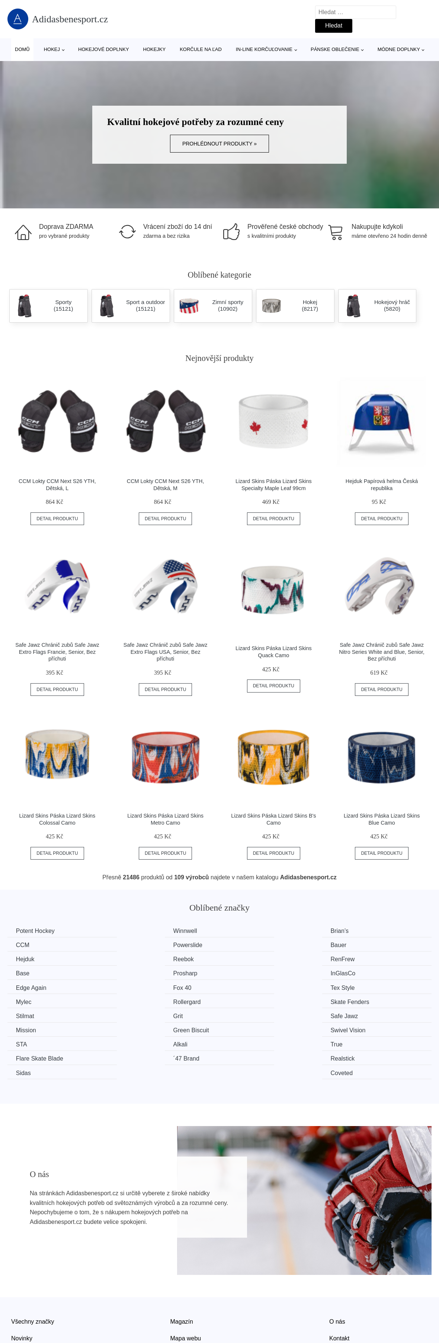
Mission (136, 1001)
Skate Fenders (145, 987)
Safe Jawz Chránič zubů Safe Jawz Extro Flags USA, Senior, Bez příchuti (166, 652)
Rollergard (30, 987)
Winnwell (138, 931)
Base (132, 959)
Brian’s (243, 931)
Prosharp (246, 959)
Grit (348, 987)
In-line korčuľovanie (264, 49)
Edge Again (32, 973)
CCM (350, 931)
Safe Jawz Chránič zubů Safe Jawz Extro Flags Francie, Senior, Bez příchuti (57, 652)
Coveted (354, 1029)
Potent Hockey (36, 931)
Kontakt (339, 1294)
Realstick (138, 1029)
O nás (337, 1277)
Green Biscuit (252, 1001)
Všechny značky (32, 1277)
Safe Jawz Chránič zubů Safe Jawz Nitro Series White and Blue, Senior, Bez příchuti (381, 652)
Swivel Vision (360, 1001)
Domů (22, 49)
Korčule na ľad (201, 49)
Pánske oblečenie (335, 49)
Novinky (21, 1294)
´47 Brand (30, 1029)
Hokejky (154, 49)
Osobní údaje (188, 1311)
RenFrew (29, 959)
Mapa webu (185, 1294)
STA (22, 1015)
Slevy (18, 1311)
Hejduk (243, 945)
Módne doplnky (399, 49)
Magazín (181, 1277)
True (240, 1015)
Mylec (351, 973)
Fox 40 (135, 973)
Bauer (134, 945)
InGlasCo (355, 959)
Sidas (241, 1029)
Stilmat (243, 987)
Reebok (353, 945)
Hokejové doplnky (103, 49)
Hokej (52, 49)
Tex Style (246, 973)
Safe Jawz (30, 1001)
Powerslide (31, 945)
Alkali (133, 1015)
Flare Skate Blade (367, 1015)
